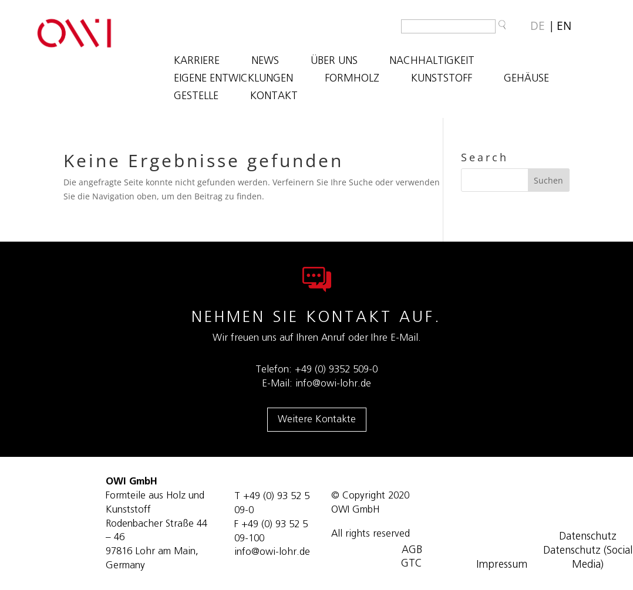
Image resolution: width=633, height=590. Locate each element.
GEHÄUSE (526, 79)
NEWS (265, 61)
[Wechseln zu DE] (537, 26)
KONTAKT (274, 96)
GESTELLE (196, 96)
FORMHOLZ (352, 79)
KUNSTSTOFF (441, 79)
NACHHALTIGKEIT (431, 61)
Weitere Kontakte (317, 419)
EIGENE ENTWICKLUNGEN (233, 79)
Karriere (197, 61)
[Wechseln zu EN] (564, 26)
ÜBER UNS (334, 61)
